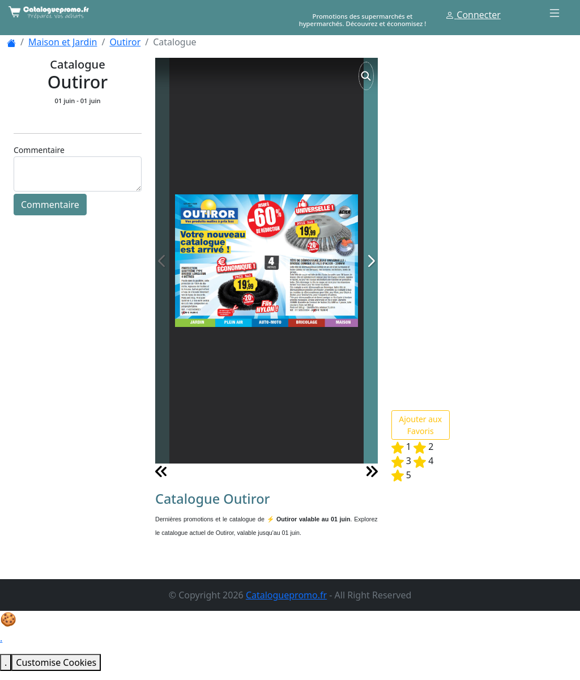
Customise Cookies (56, 662)
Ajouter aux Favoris (420, 425)
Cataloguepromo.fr (286, 595)
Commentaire (50, 204)
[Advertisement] (476, 228)
